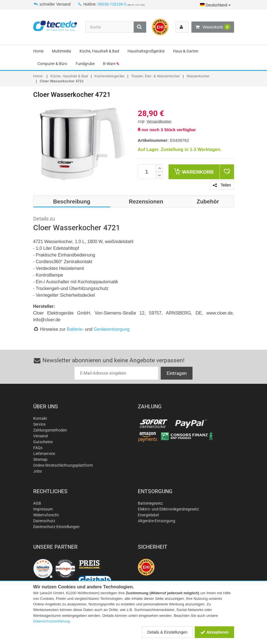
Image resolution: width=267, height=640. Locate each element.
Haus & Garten (185, 51)
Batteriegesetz (150, 503)
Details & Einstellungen (167, 632)
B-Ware (111, 63)
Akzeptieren (214, 632)
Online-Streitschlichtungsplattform (63, 465)
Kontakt (40, 418)
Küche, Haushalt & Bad (99, 51)
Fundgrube (85, 63)
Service (39, 424)
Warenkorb (212, 27)
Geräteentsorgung (112, 329)
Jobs (37, 471)
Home (38, 51)
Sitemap (40, 459)
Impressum (43, 509)
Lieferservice (44, 453)
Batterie (74, 329)
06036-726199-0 (112, 4)
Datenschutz (44, 521)
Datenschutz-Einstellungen (56, 526)
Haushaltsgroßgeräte (146, 51)
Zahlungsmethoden (50, 430)
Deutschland (215, 5)
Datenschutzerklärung (51, 621)
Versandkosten (158, 121)
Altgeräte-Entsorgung (156, 521)
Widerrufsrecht (46, 515)
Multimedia (61, 51)
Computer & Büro (52, 63)
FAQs (37, 447)
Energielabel (148, 515)
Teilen (222, 185)
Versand (40, 436)
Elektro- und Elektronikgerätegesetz (168, 509)
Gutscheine (43, 442)
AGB (37, 503)
